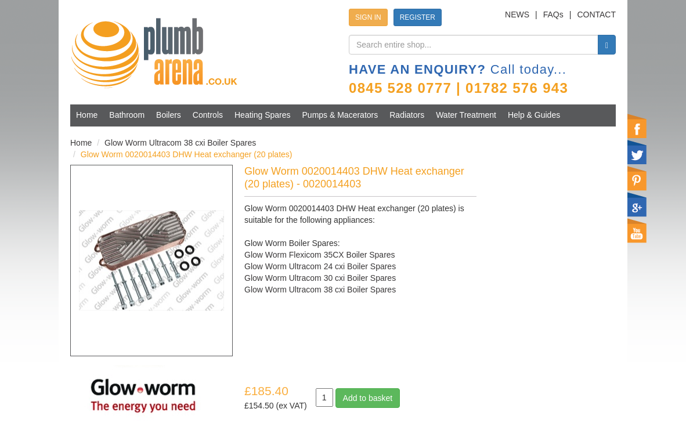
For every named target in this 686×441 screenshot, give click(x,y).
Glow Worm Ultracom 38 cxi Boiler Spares (180, 142)
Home (87, 115)
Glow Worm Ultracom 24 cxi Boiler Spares (320, 266)
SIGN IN (368, 17)
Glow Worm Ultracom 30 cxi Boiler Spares (320, 278)
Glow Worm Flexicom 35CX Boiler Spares (319, 254)
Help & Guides (534, 115)
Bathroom (127, 115)
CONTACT (596, 14)
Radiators (406, 115)
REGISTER (417, 17)
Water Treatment (466, 115)
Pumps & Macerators (340, 115)
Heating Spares (262, 115)
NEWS (517, 14)
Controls (208, 115)
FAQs (553, 14)
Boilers (168, 115)
